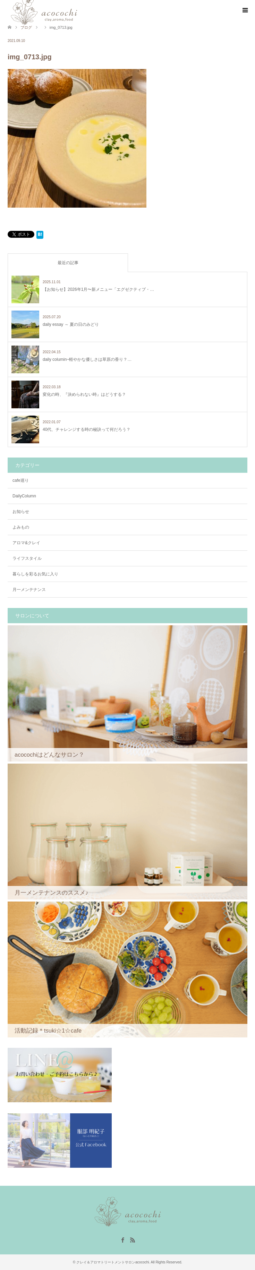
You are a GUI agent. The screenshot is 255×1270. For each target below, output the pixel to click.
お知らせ (20, 511)
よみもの (20, 527)
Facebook (122, 1239)
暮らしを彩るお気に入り (35, 574)
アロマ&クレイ (26, 542)
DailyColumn (24, 496)
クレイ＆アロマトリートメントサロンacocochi (112, 1262)
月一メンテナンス (29, 589)
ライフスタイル (27, 558)
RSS (132, 1239)
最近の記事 (68, 262)
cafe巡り (20, 480)
